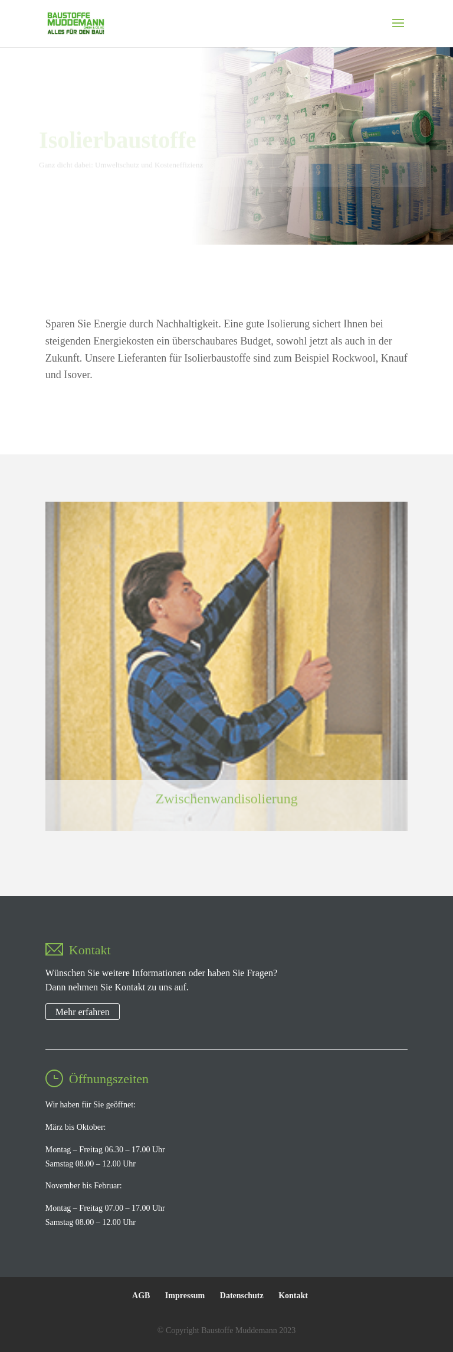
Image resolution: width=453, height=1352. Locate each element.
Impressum (185, 1295)
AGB (141, 1295)
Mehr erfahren (82, 1011)
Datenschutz (242, 1295)
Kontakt (293, 1295)
